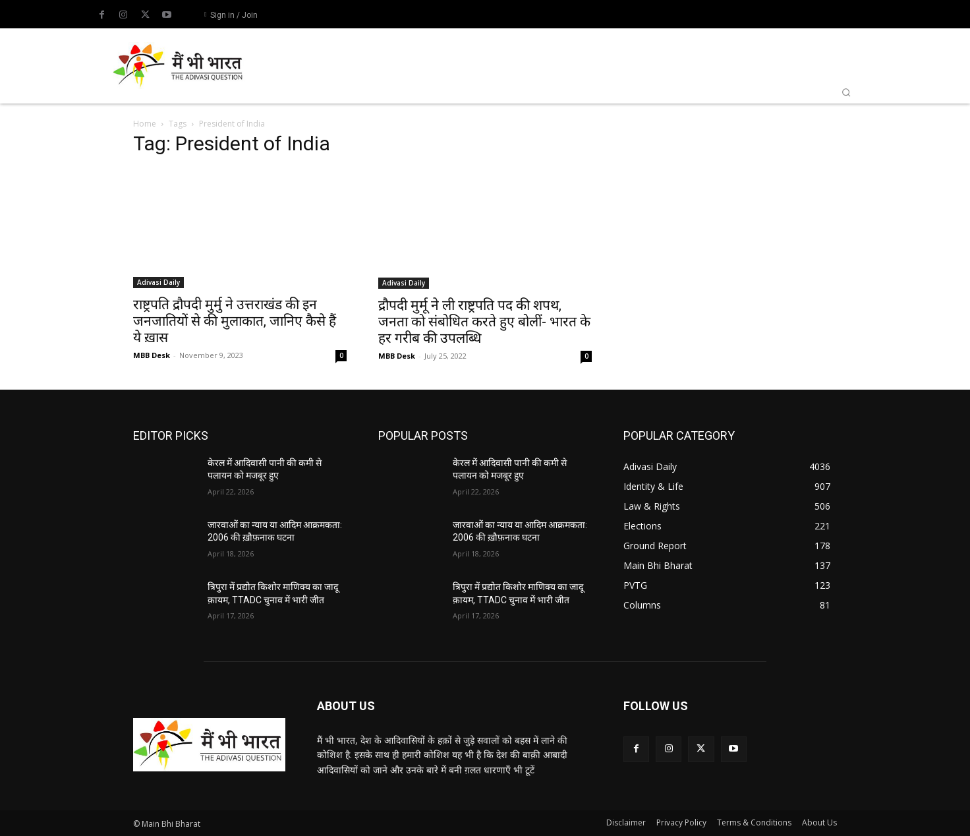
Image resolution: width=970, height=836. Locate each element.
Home (144, 123)
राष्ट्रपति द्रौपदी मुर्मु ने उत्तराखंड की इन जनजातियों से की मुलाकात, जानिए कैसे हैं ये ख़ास (234, 321)
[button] (846, 92)
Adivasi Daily (158, 282)
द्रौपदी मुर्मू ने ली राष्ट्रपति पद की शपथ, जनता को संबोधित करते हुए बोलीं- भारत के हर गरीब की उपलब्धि (484, 321)
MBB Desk (151, 355)
